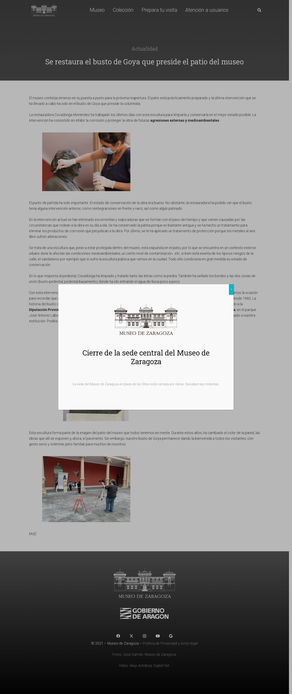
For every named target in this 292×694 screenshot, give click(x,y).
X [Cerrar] (231, 289)
